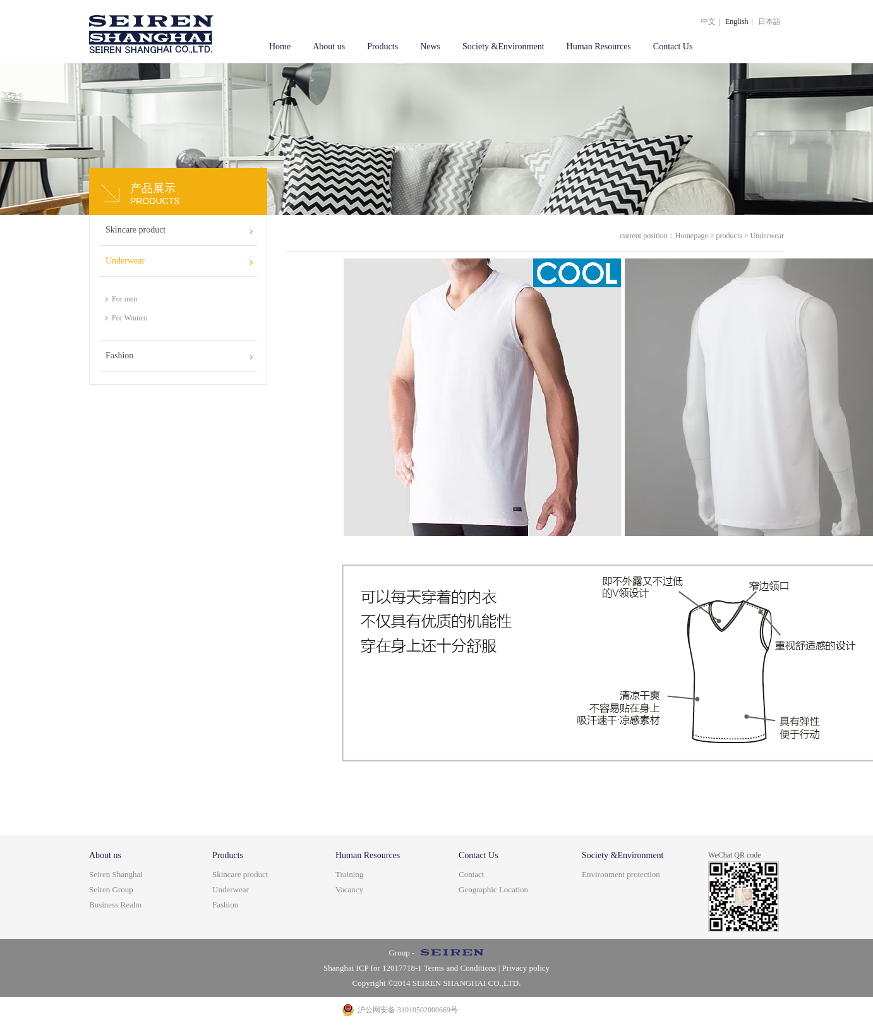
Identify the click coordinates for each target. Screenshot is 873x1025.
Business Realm (115, 904)
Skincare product (135, 229)
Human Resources (599, 46)
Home (280, 46)
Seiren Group (111, 889)
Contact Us (673, 46)
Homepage (691, 235)
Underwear (125, 260)
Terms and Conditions (459, 968)
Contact (471, 874)
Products (382, 46)
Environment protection (621, 874)
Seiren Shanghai (116, 874)
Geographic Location (493, 889)
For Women (129, 317)
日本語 (769, 21)
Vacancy (349, 889)
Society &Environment (503, 46)
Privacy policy (526, 968)
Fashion (119, 355)
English (737, 21)
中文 (708, 21)
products (729, 235)
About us (329, 46)
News (430, 46)
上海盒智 (151, 31)
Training (349, 874)
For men (124, 298)
